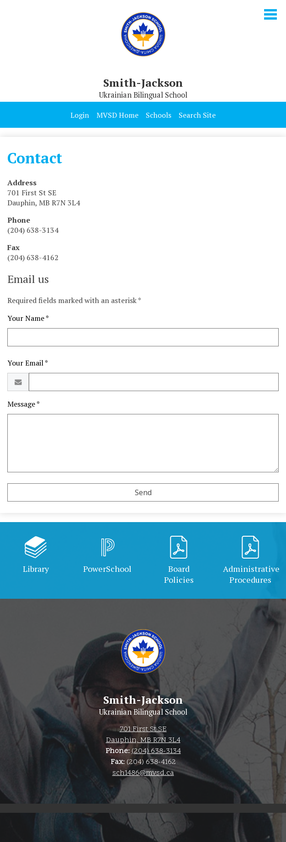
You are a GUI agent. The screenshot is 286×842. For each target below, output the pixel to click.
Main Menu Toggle (270, 14)
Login (79, 115)
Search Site (197, 115)
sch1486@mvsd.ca (143, 773)
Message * (23, 404)
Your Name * (28, 318)
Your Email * (27, 363)
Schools (158, 115)
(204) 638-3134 (156, 751)
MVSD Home (117, 115)
